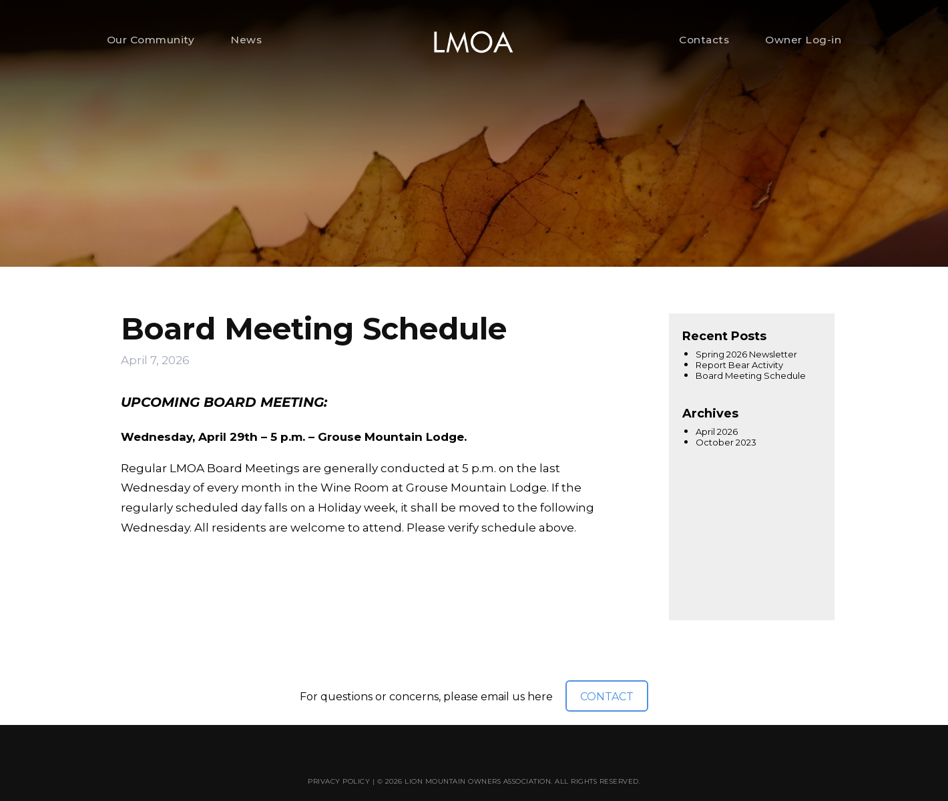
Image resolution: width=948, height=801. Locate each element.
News (246, 39)
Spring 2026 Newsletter (746, 354)
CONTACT (607, 696)
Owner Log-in (803, 39)
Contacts (704, 39)
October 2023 (726, 442)
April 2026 (717, 431)
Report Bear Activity (739, 364)
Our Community (151, 39)
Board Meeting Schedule (751, 375)
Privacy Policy (339, 781)
